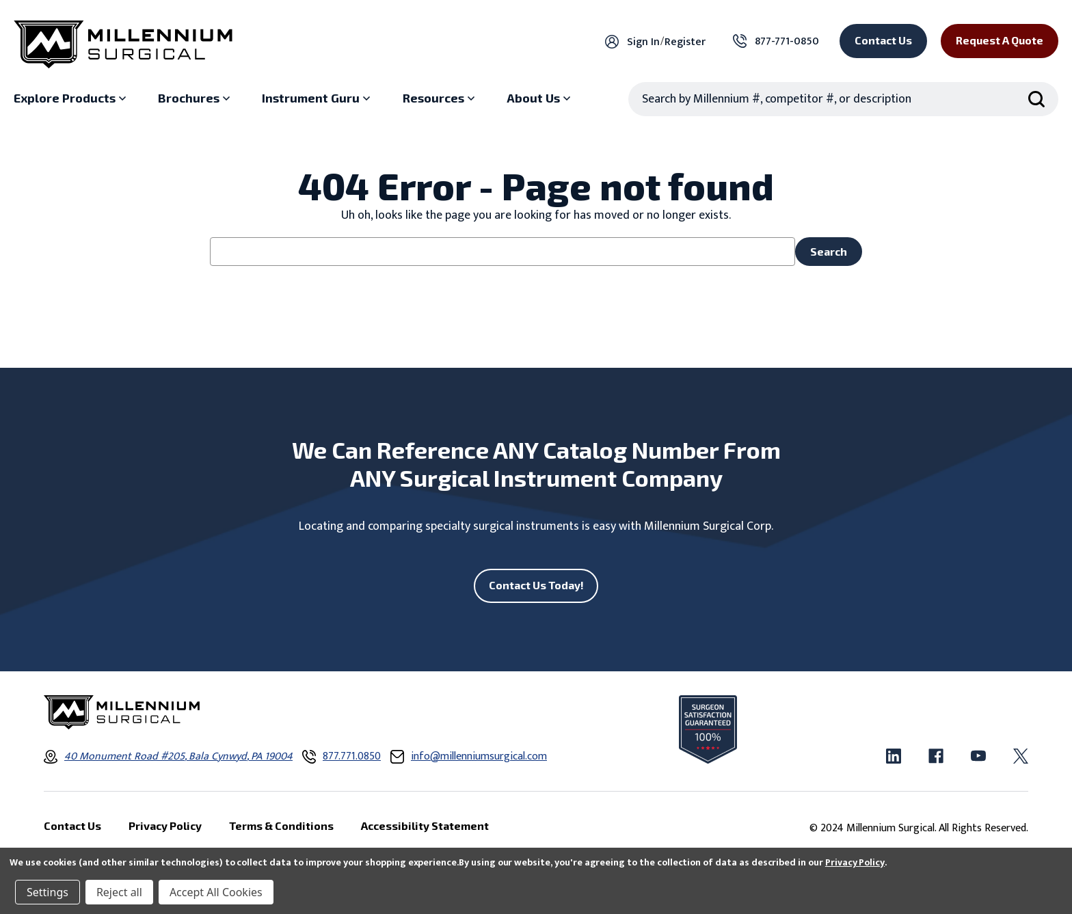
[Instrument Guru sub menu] (317, 98)
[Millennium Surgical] (123, 44)
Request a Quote (999, 39)
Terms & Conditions (281, 825)
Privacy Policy (855, 862)
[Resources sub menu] (440, 98)
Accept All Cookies (216, 892)
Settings (47, 892)
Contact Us (883, 39)
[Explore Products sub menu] (71, 98)
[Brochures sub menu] (195, 98)
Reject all (119, 892)
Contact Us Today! (536, 584)
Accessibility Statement (425, 825)
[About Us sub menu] (540, 98)
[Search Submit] (1036, 99)
